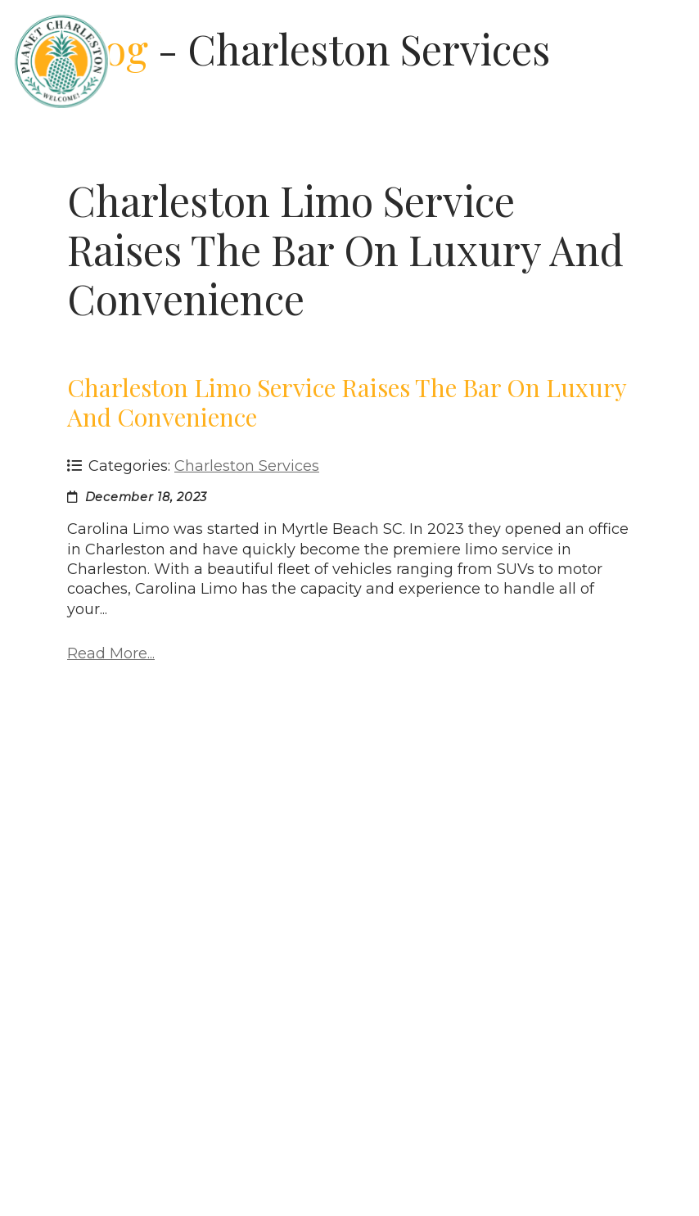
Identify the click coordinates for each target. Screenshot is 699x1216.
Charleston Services (246, 466)
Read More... (111, 653)
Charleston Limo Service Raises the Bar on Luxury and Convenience (346, 402)
